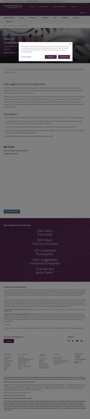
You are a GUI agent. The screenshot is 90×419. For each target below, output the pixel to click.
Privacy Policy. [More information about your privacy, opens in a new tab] (28, 51)
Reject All (50, 56)
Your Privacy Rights (26, 56)
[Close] (70, 44)
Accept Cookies (64, 56)
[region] (46, 51)
